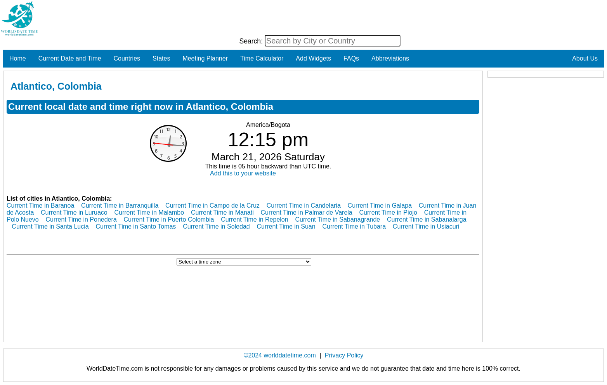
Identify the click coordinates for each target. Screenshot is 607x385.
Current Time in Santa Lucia (50, 226)
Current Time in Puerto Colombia (168, 219)
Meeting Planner (205, 58)
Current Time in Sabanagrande (337, 219)
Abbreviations (390, 58)
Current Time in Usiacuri (426, 226)
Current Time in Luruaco (74, 212)
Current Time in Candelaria (304, 205)
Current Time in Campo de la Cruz (212, 205)
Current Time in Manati (222, 212)
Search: (252, 41)
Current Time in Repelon (254, 219)
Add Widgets (313, 58)
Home (17, 58)
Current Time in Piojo (388, 212)
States (161, 58)
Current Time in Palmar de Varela (306, 212)
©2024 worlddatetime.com (280, 355)
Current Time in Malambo (149, 212)
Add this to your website (243, 173)
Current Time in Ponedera (81, 219)
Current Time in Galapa (380, 205)
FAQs (351, 58)
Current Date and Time (69, 58)
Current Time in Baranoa (40, 205)
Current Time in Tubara (354, 226)
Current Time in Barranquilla (119, 205)
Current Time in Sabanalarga (427, 219)
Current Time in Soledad (216, 226)
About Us (585, 58)
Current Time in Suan (286, 226)
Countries (127, 58)
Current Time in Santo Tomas (135, 226)
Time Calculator (261, 58)
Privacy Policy (344, 355)
